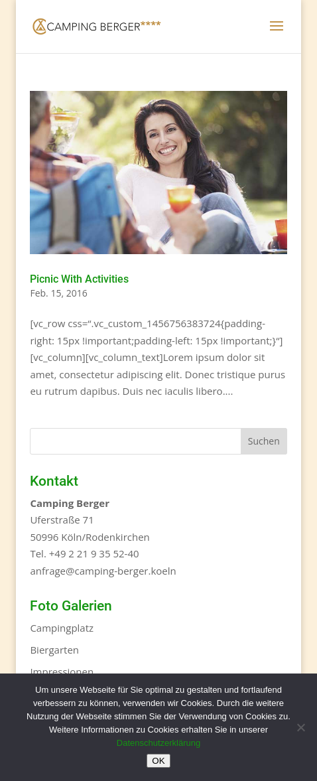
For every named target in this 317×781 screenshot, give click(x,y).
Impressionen (62, 671)
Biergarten (54, 649)
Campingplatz (62, 627)
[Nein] (300, 727)
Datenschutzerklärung (158, 743)
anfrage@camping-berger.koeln (103, 570)
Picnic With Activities (79, 279)
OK (158, 761)
